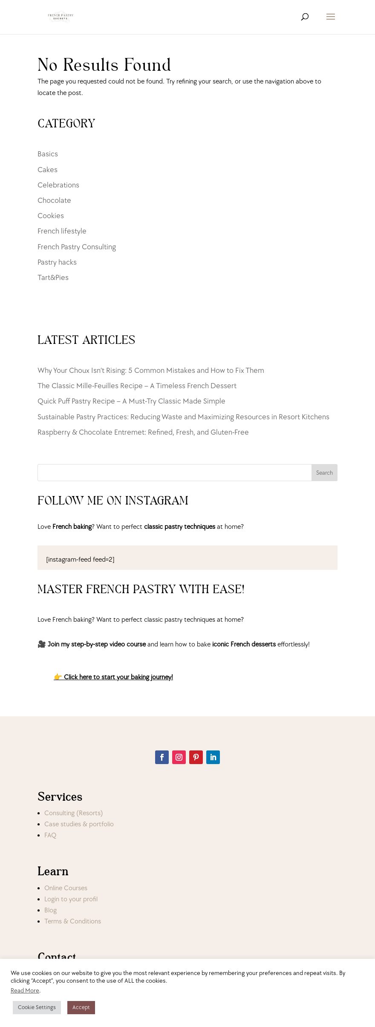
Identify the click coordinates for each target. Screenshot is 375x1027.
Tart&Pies (53, 277)
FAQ (50, 835)
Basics (48, 154)
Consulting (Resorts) (73, 813)
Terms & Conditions (72, 921)
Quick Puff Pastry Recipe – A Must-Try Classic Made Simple (131, 401)
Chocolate (54, 200)
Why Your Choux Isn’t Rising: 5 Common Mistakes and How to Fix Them (151, 370)
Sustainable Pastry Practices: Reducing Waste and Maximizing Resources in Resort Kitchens (183, 417)
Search (324, 472)
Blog (50, 910)
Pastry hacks (57, 262)
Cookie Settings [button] (37, 1007)
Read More (25, 990)
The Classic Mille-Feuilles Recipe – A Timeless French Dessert (137, 385)
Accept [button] (81, 1007)
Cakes (48, 169)
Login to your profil (71, 899)
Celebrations (58, 185)
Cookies (51, 215)
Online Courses (65, 888)
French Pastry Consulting (77, 246)
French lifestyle (62, 231)
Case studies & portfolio (79, 824)
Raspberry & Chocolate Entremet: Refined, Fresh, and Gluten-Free (143, 432)
